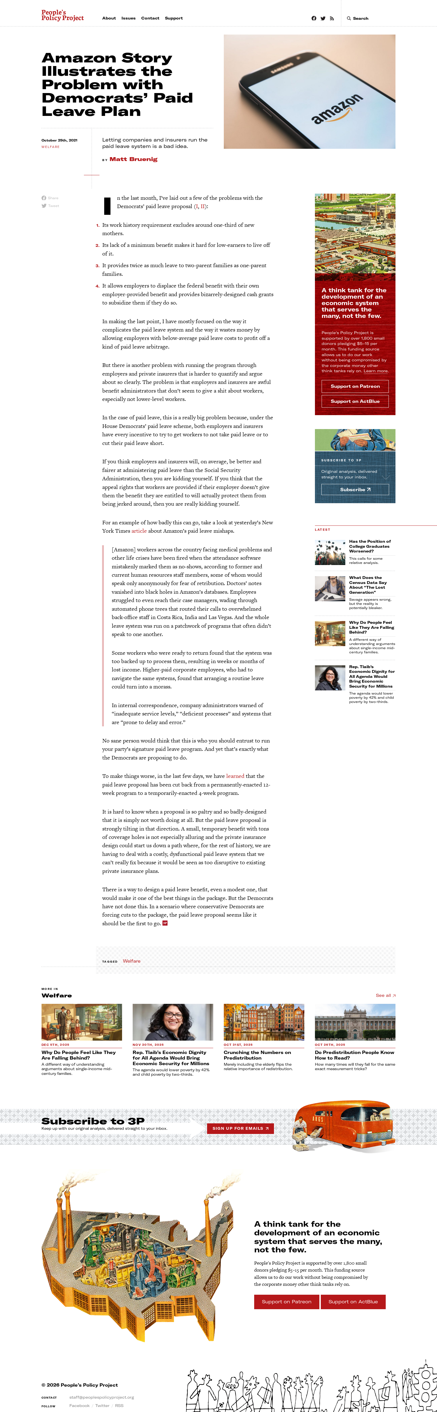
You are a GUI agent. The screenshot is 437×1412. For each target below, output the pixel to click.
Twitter (102, 1405)
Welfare (131, 961)
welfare (51, 147)
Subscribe (341, 460)
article (139, 531)
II (203, 206)
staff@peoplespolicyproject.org (101, 1397)
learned (235, 776)
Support (355, 386)
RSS (119, 1405)
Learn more (376, 370)
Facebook (79, 1405)
